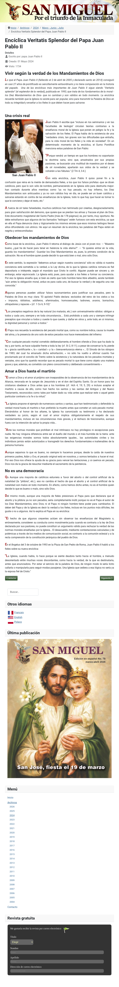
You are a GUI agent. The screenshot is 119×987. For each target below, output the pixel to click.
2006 (12, 893)
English (18, 617)
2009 (12, 880)
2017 (12, 845)
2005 (12, 897)
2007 (12, 889)
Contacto (12, 907)
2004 (12, 902)
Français (19, 612)
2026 (12, 806)
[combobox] (22, 592)
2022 (12, 824)
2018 (12, 841)
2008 (12, 884)
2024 (12, 815)
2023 (12, 819)
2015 (12, 854)
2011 (12, 871)
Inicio (10, 797)
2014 (12, 858)
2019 (12, 837)
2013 (12, 863)
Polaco (18, 621)
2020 (12, 832)
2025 (12, 811)
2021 (12, 828)
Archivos (12, 802)
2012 (12, 867)
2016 (12, 850)
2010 (12, 876)
